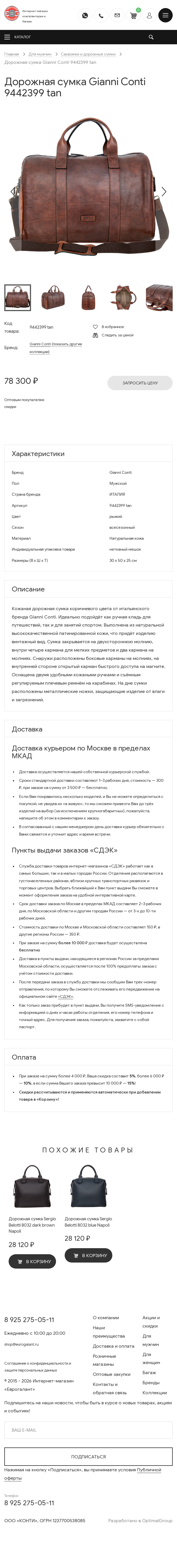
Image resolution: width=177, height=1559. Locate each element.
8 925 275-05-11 (29, 1314)
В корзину (34, 1264)
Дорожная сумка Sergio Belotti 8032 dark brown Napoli (29, 1226)
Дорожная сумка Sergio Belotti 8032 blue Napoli (85, 1226)
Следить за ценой (113, 335)
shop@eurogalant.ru (25, 1338)
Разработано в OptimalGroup (140, 1521)
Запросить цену (140, 383)
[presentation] (13, 191)
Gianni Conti (40, 343)
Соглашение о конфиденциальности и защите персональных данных (38, 1366)
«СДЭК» (66, 996)
